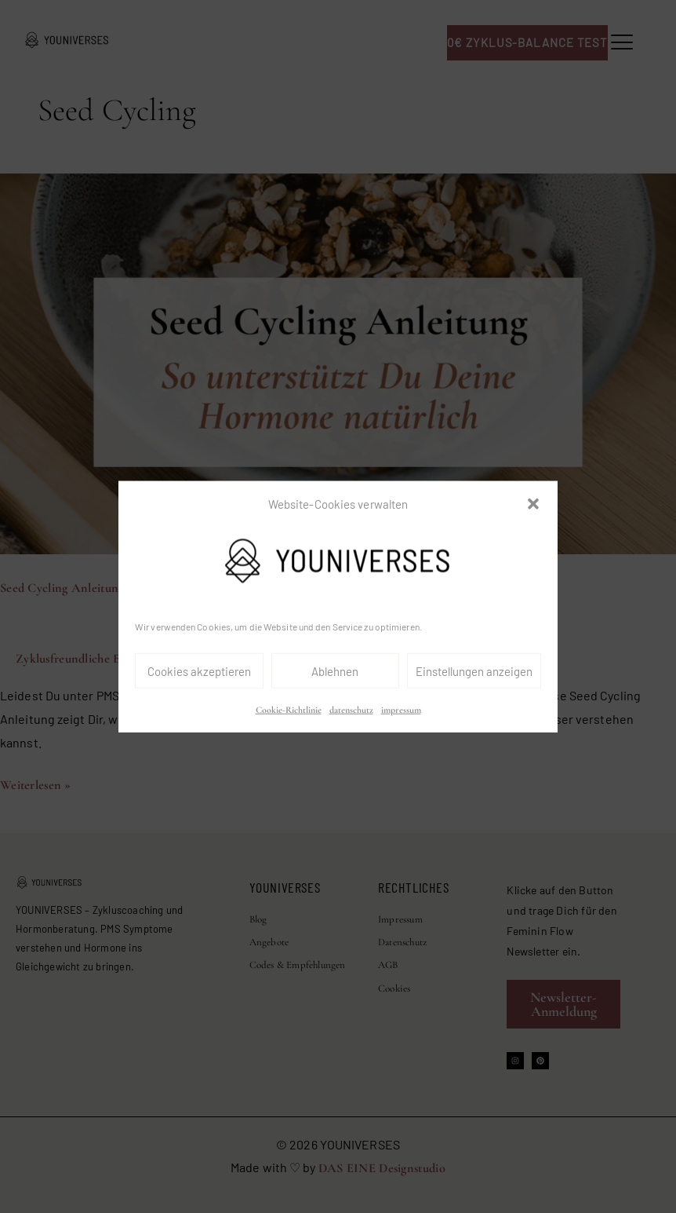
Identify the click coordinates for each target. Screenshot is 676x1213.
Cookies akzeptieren (199, 671)
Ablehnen (334, 671)
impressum (401, 709)
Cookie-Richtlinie (289, 709)
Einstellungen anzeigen (474, 671)
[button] (533, 504)
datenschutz (351, 709)
